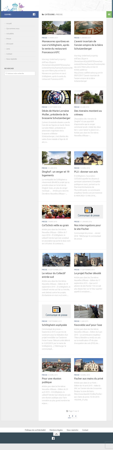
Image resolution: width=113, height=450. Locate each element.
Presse (44, 44)
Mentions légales (56, 437)
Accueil (9, 30)
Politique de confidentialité (35, 437)
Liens (8, 55)
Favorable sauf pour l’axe (88, 331)
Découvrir (9, 50)
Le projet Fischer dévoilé (87, 279)
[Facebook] (34, 20)
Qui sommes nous (12, 35)
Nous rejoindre (11, 65)
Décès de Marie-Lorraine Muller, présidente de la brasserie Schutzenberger (56, 121)
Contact (9, 60)
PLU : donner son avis (86, 178)
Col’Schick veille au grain (55, 231)
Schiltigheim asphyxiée (54, 331)
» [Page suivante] (75, 422)
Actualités (10, 40)
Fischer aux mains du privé (88, 385)
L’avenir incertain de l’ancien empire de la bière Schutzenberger (88, 51)
